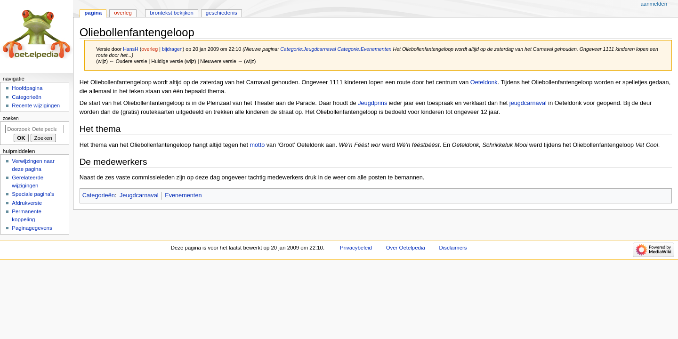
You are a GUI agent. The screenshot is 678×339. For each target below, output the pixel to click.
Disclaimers (453, 247)
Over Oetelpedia (405, 247)
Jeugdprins (372, 103)
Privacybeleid (356, 247)
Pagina (93, 13)
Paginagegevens (32, 228)
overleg (149, 49)
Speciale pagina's (33, 194)
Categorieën (98, 195)
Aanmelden (653, 4)
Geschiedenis (221, 13)
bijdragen (172, 49)
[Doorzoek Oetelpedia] (34, 129)
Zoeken (11, 118)
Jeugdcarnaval (139, 195)
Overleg (123, 13)
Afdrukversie (27, 203)
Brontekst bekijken (171, 13)
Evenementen (183, 195)
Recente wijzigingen (36, 105)
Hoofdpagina (27, 88)
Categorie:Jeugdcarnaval (308, 49)
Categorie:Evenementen (365, 49)
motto (257, 145)
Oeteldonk (484, 82)
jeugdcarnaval (528, 103)
